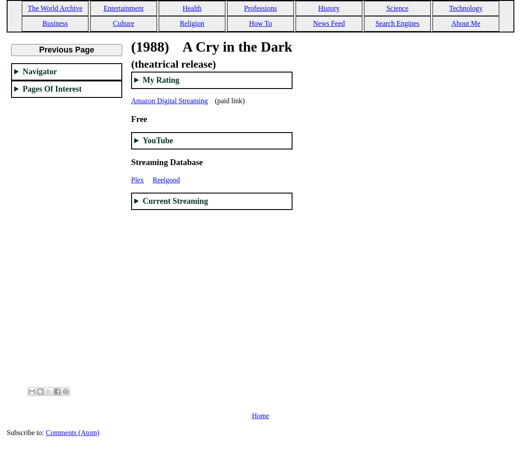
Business (55, 23)
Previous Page (66, 49)
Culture (123, 23)
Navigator (40, 71)
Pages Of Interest (52, 89)
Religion (192, 23)
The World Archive (55, 8)
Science (397, 8)
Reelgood (166, 180)
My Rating (161, 80)
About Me (465, 23)
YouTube (158, 140)
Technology (465, 8)
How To (260, 23)
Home (260, 416)
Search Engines (397, 23)
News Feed (329, 23)
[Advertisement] (66, 238)
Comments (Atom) (72, 432)
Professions (260, 8)
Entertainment (124, 8)
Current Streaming (175, 201)
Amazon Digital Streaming (169, 101)
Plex (137, 180)
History (329, 8)
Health (192, 8)
